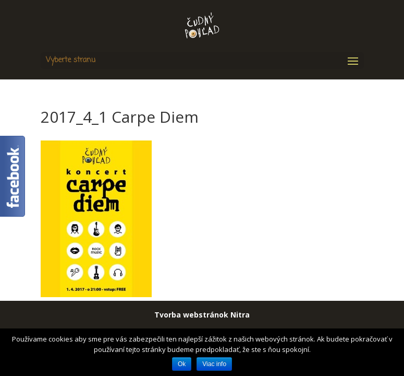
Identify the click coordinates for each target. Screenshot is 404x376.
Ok (182, 364)
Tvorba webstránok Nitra (202, 315)
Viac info (214, 364)
